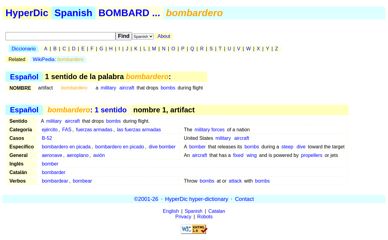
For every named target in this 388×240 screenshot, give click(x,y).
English (171, 211)
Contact (244, 199)
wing (252, 155)
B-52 (47, 138)
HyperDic (26, 12)
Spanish (73, 12)
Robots (205, 216)
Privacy (183, 216)
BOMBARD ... (129, 12)
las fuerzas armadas (139, 129)
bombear (82, 181)
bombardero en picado (119, 146)
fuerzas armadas (94, 129)
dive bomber (162, 146)
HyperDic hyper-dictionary (196, 199)
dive (301, 146)
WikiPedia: (58, 59)
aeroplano (77, 155)
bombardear (55, 181)
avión (99, 155)
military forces (209, 129)
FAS (66, 129)
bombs (168, 87)
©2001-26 (146, 199)
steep (287, 146)
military (108, 87)
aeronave (52, 155)
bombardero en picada (66, 146)
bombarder (53, 172)
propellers (311, 155)
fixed (238, 155)
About (164, 36)
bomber (197, 146)
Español (24, 76)
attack (235, 181)
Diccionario (24, 48)
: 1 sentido (87, 110)
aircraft (126, 87)
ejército (50, 129)
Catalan (216, 211)
